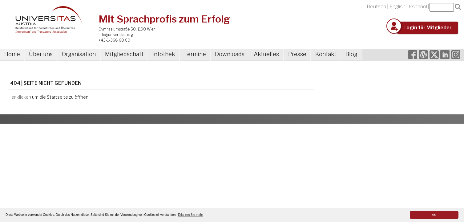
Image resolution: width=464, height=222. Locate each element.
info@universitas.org (116, 34)
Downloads (229, 54)
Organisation (79, 54)
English (397, 7)
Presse (297, 54)
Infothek (163, 54)
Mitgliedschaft (124, 54)
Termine (195, 54)
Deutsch (376, 7)
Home (12, 54)
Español (418, 7)
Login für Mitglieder (427, 28)
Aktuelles (266, 54)
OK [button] (434, 214)
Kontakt (325, 54)
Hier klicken (19, 97)
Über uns (41, 54)
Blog (351, 54)
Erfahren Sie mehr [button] (190, 214)
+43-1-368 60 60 (114, 40)
